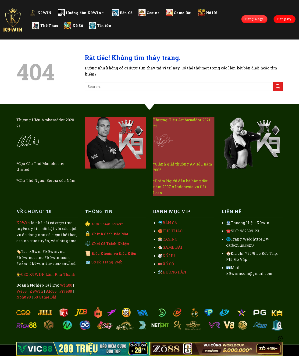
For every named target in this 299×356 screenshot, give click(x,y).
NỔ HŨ (169, 255)
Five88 (65, 291)
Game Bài (179, 12)
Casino (149, 12)
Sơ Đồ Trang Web (106, 261)
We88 (21, 291)
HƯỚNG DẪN (174, 272)
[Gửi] (278, 86)
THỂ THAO (172, 230)
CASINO (170, 239)
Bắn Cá (122, 12)
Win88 (66, 285)
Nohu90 (23, 297)
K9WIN (40, 12)
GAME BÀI (172, 247)
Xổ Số (73, 25)
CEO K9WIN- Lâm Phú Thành (48, 274)
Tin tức (100, 25)
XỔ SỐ (168, 263)
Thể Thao (45, 25)
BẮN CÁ (170, 222)
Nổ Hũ (207, 12)
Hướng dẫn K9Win (81, 12)
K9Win (23, 222)
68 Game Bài (45, 297)
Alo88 (51, 291)
